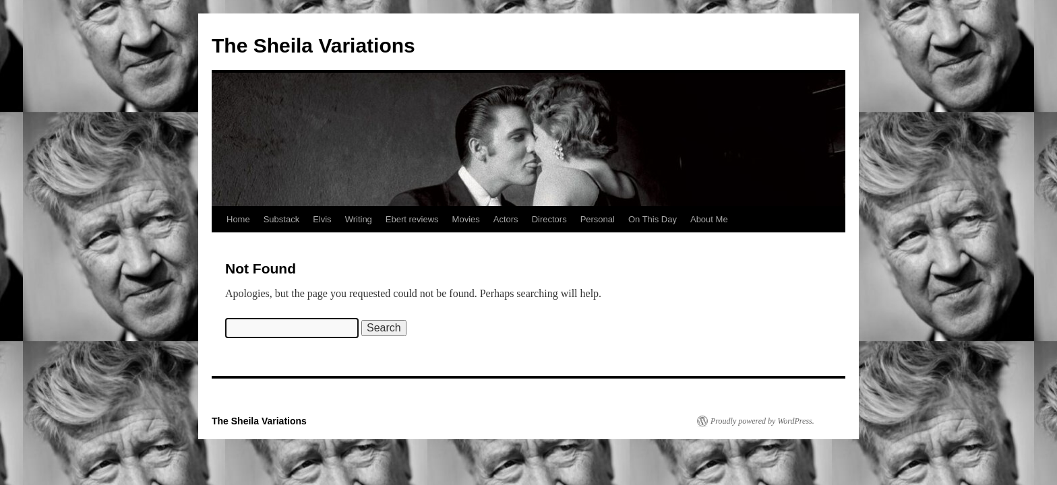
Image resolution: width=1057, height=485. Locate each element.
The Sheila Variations (313, 45)
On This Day (652, 219)
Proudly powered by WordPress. (762, 421)
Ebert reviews (412, 219)
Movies (466, 219)
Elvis (322, 219)
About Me (709, 219)
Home (238, 219)
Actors (505, 219)
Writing (358, 219)
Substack (281, 219)
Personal (597, 219)
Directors (549, 219)
